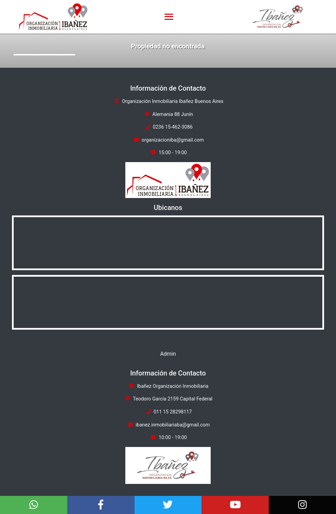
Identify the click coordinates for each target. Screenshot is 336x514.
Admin (168, 354)
